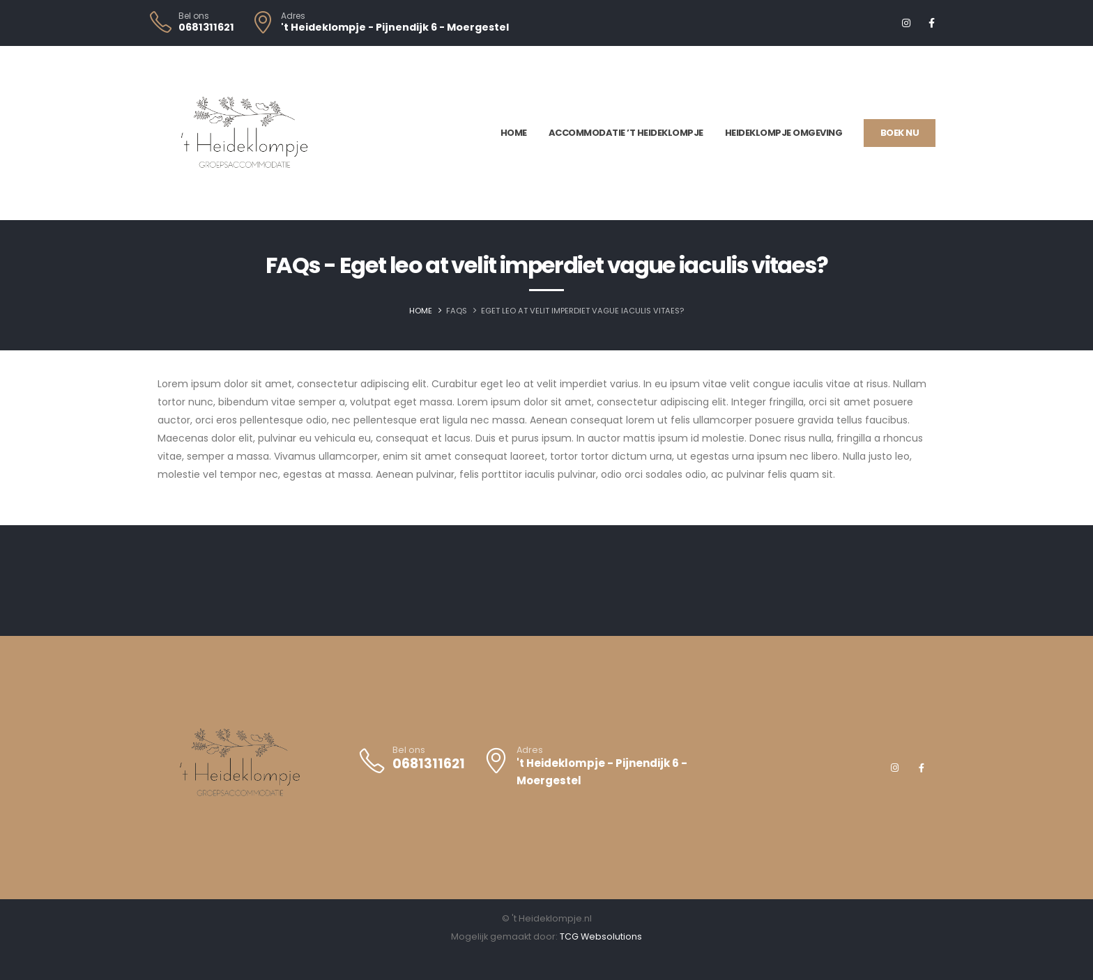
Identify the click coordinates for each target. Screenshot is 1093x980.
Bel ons (193, 16)
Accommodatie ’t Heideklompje (626, 132)
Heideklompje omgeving (784, 132)
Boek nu (899, 132)
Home (513, 132)
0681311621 (206, 27)
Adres (293, 16)
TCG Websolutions (601, 936)
